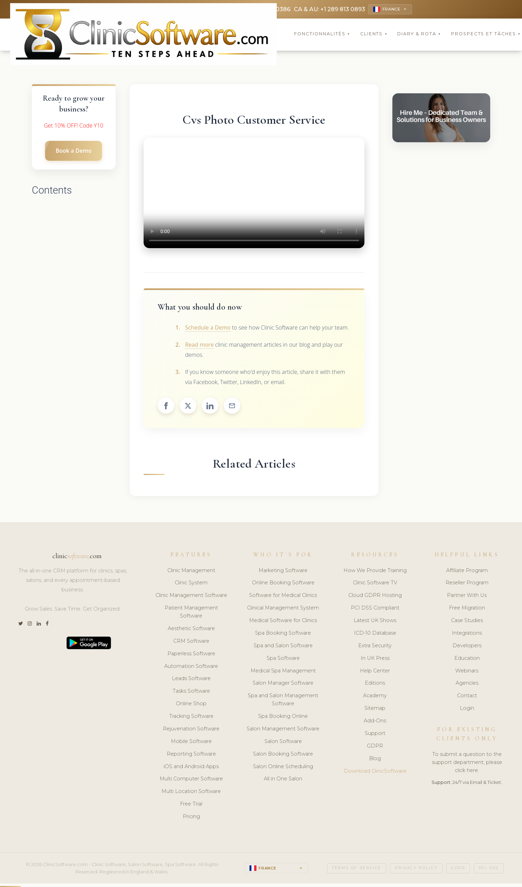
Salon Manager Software (283, 684)
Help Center (375, 671)
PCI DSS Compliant (375, 609)
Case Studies (467, 621)
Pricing (191, 817)
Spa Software (283, 659)
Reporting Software (191, 754)
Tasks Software (191, 692)
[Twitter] (20, 625)
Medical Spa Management (283, 671)
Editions (375, 684)
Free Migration (467, 609)
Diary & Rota (419, 34)
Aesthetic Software (191, 629)
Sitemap (374, 709)
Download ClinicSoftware (375, 772)
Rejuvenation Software (191, 730)
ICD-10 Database (375, 634)
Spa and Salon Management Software (283, 700)
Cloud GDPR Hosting (375, 596)
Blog (375, 759)
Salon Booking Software (283, 754)
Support (375, 734)
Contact (467, 696)
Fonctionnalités (322, 34)
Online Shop (191, 704)
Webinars (466, 671)
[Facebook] (47, 625)
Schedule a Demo (208, 328)
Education (467, 659)
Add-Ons (375, 722)
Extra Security (375, 646)
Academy (375, 696)
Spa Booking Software (283, 634)
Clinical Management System (283, 609)
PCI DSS (489, 869)
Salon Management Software (283, 730)
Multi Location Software (191, 792)
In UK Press (375, 659)
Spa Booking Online (283, 717)
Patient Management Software (191, 613)
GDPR (375, 747)
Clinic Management (191, 571)
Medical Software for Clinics (283, 621)
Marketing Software (283, 571)
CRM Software (191, 642)
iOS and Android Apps (191, 767)
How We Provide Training (375, 571)
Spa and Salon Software (283, 646)
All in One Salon (283, 780)
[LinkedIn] (39, 625)
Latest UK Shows (375, 621)
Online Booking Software (283, 583)
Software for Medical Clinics (283, 596)
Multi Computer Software (191, 780)
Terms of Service (357, 869)
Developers (466, 646)
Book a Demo (74, 152)
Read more (199, 345)
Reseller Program (466, 583)
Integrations (467, 634)
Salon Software (283, 742)
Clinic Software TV (375, 583)
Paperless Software (191, 654)
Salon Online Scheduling (283, 767)
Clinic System (191, 583)
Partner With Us (467, 596)
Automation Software (191, 667)
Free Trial (191, 805)
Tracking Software (191, 717)
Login (467, 709)
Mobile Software (191, 742)
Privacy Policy (416, 869)
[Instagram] (30, 625)
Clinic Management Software (191, 596)
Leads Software (191, 679)
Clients (373, 34)
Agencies (467, 684)
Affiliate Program (467, 571)
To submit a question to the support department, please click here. (467, 763)
